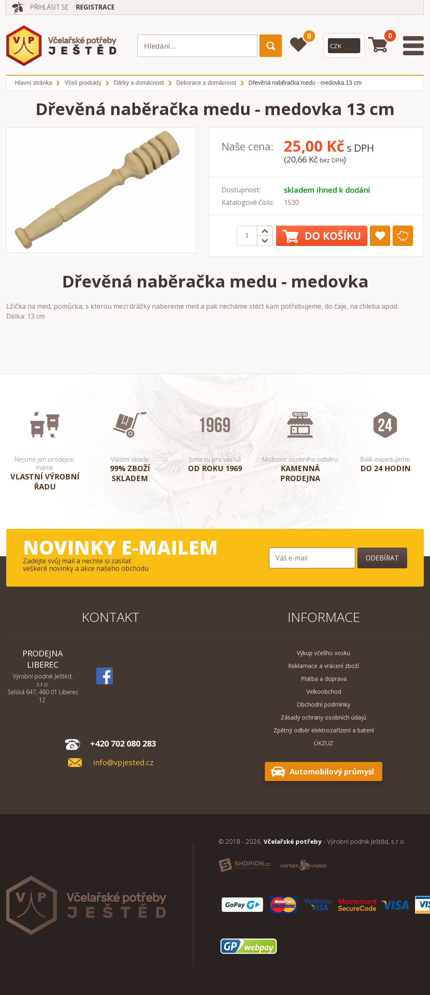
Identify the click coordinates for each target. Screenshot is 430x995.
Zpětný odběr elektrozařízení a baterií (324, 730)
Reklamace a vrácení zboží (323, 666)
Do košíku (321, 235)
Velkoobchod (323, 691)
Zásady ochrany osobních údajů (323, 717)
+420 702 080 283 (123, 743)
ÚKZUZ (323, 743)
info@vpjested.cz (123, 762)
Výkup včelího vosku (323, 653)
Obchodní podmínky (323, 704)
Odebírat (382, 558)
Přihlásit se (51, 7)
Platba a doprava (324, 679)
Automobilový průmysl (332, 771)
